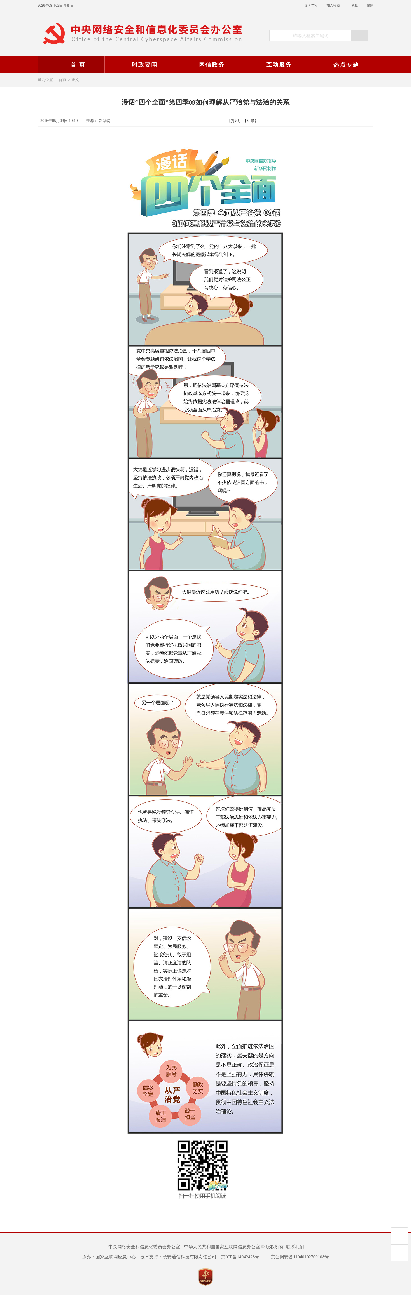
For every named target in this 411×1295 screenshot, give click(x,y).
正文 (75, 80)
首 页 (71, 64)
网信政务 (205, 64)
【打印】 (235, 121)
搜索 (359, 35)
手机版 (353, 6)
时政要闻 (137, 64)
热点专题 (339, 64)
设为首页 (311, 6)
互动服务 (272, 64)
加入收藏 (333, 6)
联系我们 (295, 1246)
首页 (62, 80)
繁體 (370, 6)
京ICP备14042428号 (240, 1256)
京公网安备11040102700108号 (296, 1256)
